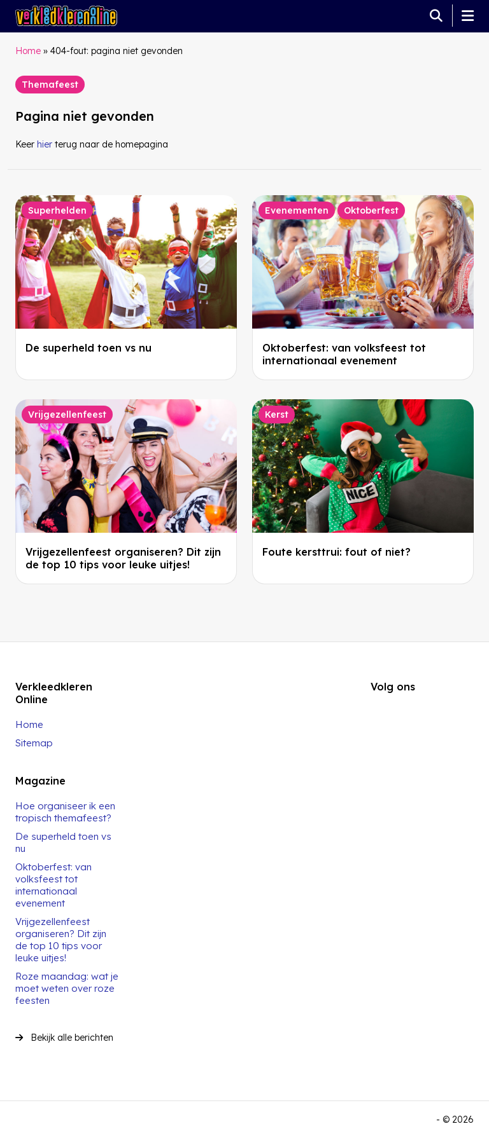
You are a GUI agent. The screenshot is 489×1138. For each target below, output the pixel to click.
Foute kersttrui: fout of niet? (336, 551)
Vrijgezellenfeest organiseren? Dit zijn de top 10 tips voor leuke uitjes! (123, 558)
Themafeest (50, 84)
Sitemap (34, 743)
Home (28, 51)
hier (44, 144)
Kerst (276, 414)
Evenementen (297, 210)
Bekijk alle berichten (64, 1037)
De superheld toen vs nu (88, 347)
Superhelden (57, 210)
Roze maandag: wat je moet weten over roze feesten (66, 988)
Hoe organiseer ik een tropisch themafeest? (65, 812)
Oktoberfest (371, 210)
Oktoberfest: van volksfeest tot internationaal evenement (344, 354)
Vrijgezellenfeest (67, 414)
